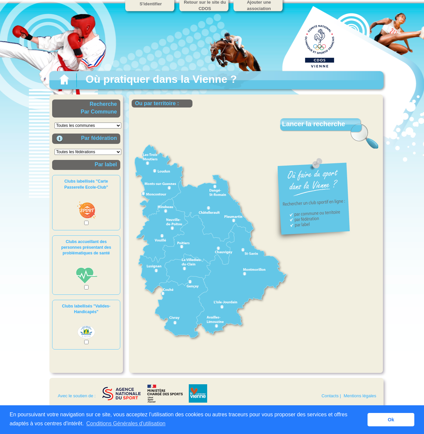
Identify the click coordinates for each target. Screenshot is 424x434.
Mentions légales (359, 395)
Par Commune (99, 112)
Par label (106, 164)
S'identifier (151, 3)
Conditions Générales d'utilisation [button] (125, 423)
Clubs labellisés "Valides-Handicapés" (86, 309)
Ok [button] (391, 419)
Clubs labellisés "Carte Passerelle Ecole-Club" (86, 184)
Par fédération (99, 138)
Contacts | (331, 395)
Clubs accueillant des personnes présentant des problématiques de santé (86, 247)
